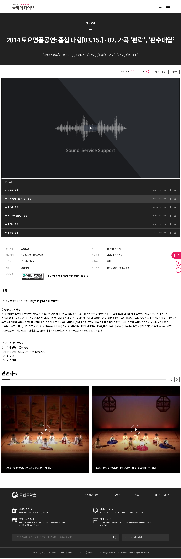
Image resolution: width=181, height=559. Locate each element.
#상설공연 (80, 55)
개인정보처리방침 (92, 496)
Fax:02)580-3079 (88, 554)
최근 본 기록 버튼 (178, 270)
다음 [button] (177, 381)
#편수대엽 (133, 55)
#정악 (91, 55)
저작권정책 (116, 496)
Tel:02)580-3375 (68, 554)
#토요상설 (66, 55)
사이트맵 (136, 496)
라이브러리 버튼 (176, 255)
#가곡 (111, 55)
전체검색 (160, 7)
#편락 (121, 55)
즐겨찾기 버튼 (178, 263)
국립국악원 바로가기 (161, 496)
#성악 (101, 55)
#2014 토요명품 (50, 55)
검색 (114, 539)
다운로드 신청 (159, 71)
